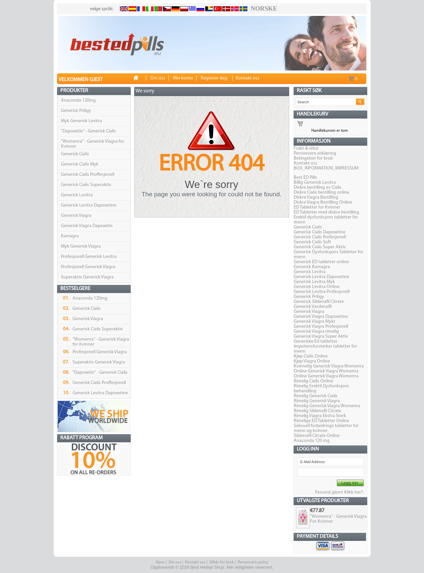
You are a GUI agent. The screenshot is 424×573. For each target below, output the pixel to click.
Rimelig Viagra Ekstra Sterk (320, 415)
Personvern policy (253, 562)
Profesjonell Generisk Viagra (88, 266)
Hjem (160, 562)
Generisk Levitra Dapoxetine (88, 205)
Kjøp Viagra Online (312, 361)
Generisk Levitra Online (317, 286)
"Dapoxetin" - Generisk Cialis (88, 131)
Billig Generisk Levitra (315, 182)
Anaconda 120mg (78, 100)
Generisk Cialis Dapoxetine (319, 232)
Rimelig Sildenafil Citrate (317, 410)
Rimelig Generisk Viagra (317, 401)
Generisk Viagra (76, 215)
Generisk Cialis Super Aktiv (320, 247)
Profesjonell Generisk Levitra (89, 256)
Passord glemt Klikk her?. (339, 492)
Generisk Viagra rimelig (316, 331)
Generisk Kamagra (312, 266)
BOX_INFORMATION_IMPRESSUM (326, 168)
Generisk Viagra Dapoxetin (87, 225)
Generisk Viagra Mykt (314, 321)
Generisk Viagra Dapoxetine (321, 316)
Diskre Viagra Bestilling (316, 197)
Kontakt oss (305, 163)
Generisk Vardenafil (313, 306)
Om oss (175, 562)
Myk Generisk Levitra (81, 121)
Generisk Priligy (76, 110)
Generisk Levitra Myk (314, 281)
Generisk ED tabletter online (321, 262)
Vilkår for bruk (221, 562)
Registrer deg (214, 78)
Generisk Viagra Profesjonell (321, 326)
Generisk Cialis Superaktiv (86, 184)
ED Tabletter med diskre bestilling (326, 212)
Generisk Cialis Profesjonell (320, 237)
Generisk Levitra (77, 195)
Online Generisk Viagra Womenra (326, 371)
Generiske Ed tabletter (316, 341)
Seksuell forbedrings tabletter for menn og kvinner (326, 428)
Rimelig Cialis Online (313, 381)
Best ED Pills (305, 177)
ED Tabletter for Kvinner (317, 207)
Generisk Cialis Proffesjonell (87, 174)
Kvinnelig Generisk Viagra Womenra (329, 366)
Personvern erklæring (315, 153)
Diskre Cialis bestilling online (321, 192)
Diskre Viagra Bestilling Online (323, 202)
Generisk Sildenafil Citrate (319, 301)
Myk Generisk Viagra (81, 246)
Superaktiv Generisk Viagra (87, 277)
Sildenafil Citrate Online (317, 435)
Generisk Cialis (75, 154)
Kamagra (70, 236)
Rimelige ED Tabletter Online (321, 420)
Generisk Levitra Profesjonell (321, 291)
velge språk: (101, 9)
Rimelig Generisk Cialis (316, 396)
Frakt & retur (306, 148)
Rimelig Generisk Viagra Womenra (327, 406)
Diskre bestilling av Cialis (318, 187)
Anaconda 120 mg (312, 440)
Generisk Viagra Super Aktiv (321, 336)
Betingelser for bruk (313, 158)
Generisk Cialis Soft (312, 242)
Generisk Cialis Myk (79, 164)
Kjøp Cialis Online (311, 356)
